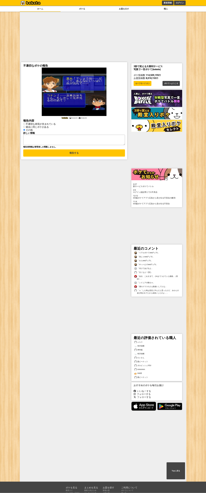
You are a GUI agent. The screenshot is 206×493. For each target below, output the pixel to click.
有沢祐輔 (139, 346)
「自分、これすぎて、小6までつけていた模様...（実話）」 (156, 277)
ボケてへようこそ (171, 83)
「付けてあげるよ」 (143, 268)
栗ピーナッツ (141, 361)
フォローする (142, 394)
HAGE (138, 373)
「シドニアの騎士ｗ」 (144, 282)
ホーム (40, 9)
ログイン (180, 3)
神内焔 (138, 349)
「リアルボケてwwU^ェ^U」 (146, 252)
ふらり (138, 342)
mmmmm (139, 369)
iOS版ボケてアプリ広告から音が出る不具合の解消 (156, 197)
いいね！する (142, 391)
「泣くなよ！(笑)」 (143, 272)
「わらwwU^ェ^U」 (143, 260)
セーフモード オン (142, 83)
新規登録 (168, 3)
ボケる (82, 9)
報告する (74, 154)
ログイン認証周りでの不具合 (156, 191)
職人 (166, 9)
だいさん (139, 357)
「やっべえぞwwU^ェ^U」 (146, 264)
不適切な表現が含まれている (41, 124)
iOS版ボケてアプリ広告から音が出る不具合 (156, 202)
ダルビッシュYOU (142, 365)
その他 (29, 130)
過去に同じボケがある (37, 127)
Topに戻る (176, 471)
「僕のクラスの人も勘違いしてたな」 (150, 286)
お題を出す (124, 9)
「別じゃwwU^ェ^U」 (144, 256)
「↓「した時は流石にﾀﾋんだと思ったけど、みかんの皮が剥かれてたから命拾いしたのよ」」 (156, 291)
